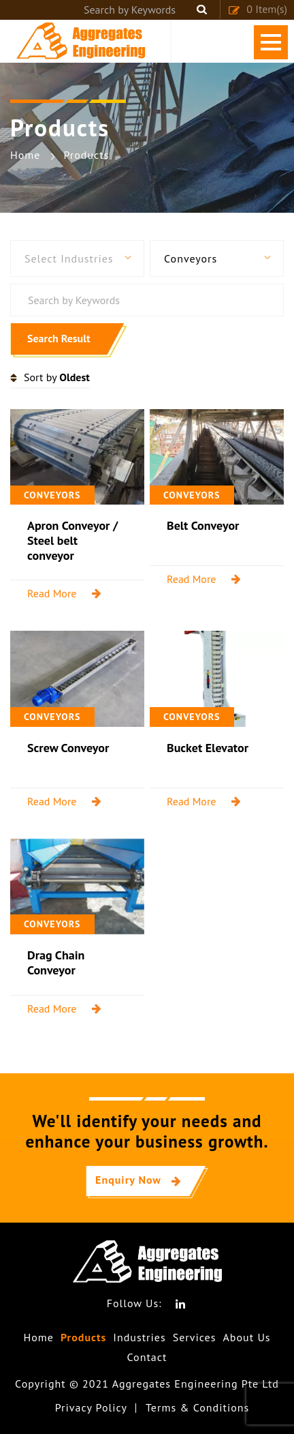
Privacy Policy (91, 1407)
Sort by (57, 377)
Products (83, 1337)
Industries (139, 1337)
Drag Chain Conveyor (55, 962)
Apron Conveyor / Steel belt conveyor (72, 540)
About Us (246, 1337)
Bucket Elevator (207, 748)
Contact (147, 1357)
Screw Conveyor (68, 748)
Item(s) (257, 9)
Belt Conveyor (203, 525)
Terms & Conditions (197, 1407)
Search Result (59, 338)
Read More (52, 593)
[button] (77, 258)
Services (194, 1337)
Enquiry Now (128, 1179)
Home (38, 1337)
